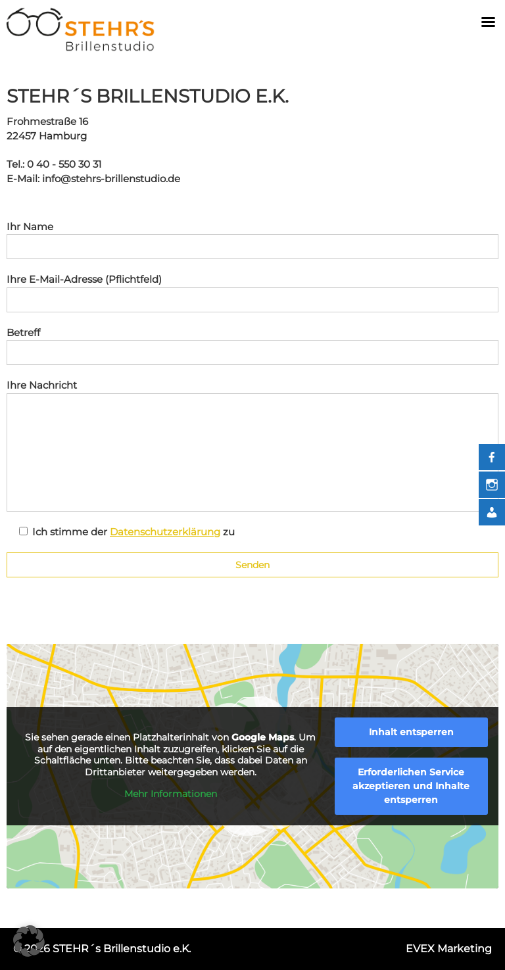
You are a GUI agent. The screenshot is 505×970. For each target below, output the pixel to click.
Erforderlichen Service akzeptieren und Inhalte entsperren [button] (410, 786)
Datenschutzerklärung (165, 531)
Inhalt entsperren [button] (411, 732)
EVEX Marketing (449, 948)
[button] (29, 941)
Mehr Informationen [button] (170, 794)
